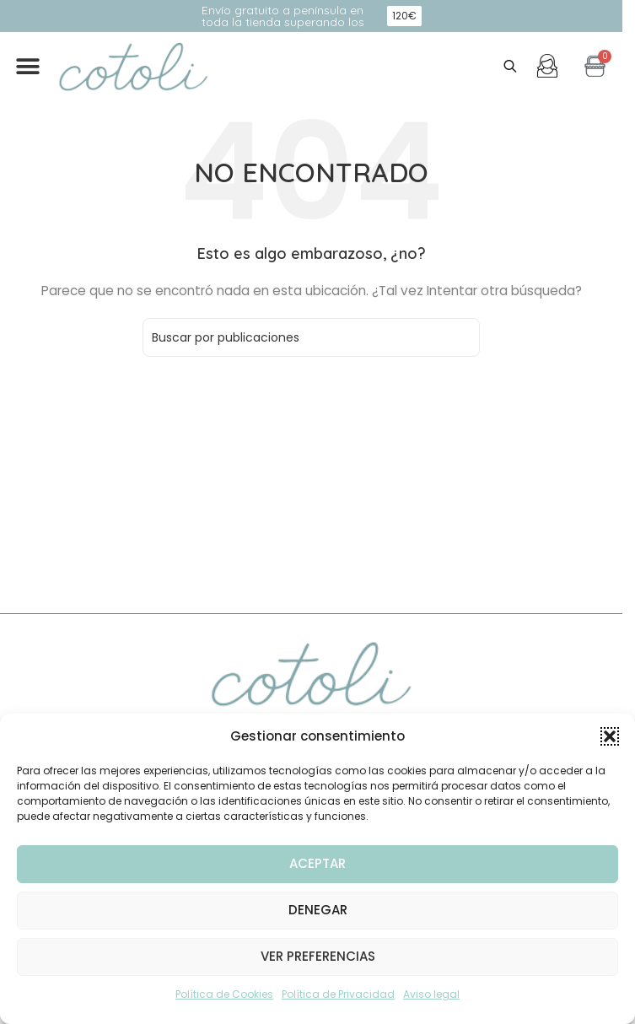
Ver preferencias (318, 956)
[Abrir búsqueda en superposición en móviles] (510, 66)
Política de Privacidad (338, 994)
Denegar (317, 910)
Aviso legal (431, 994)
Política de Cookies (224, 994)
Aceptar (317, 863)
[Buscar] (311, 337)
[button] (609, 736)
